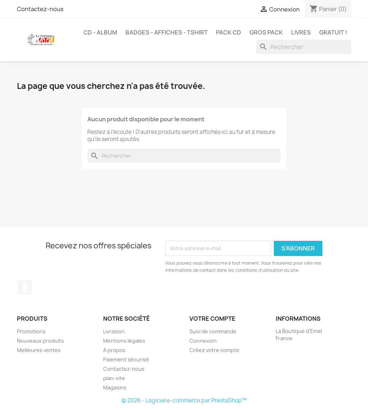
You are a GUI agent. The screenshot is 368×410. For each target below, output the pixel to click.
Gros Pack (266, 32)
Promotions (31, 331)
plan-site (114, 378)
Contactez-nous (40, 9)
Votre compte (212, 319)
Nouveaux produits (40, 340)
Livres (301, 32)
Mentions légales (124, 340)
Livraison (114, 331)
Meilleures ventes (39, 350)
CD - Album (100, 32)
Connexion (203, 340)
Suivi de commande (212, 331)
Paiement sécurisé (126, 359)
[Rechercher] (303, 47)
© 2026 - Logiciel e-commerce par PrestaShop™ (184, 400)
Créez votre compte (214, 350)
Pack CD (228, 32)
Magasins (114, 387)
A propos (114, 350)
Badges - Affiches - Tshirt (166, 32)
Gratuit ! (333, 32)
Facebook (25, 287)
